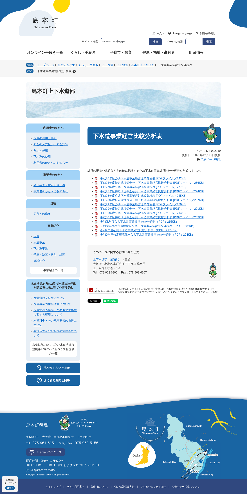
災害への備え (42, 213)
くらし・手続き (83, 52)
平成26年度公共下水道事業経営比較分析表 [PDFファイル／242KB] (143, 178)
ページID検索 (175, 41)
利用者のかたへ (53, 127)
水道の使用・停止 (45, 138)
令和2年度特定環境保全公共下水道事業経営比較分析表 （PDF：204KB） (147, 234)
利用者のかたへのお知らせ (50, 162)
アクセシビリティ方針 (153, 486)
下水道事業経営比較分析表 (54, 71)
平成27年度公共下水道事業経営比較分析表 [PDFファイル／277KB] (143, 187)
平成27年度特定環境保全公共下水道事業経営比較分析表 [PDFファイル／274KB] (152, 191)
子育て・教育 (121, 52)
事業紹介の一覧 (53, 270)
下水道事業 (40, 248)
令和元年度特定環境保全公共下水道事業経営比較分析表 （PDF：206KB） (148, 226)
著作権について (99, 486)
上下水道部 (100, 259)
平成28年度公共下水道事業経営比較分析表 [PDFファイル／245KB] (143, 195)
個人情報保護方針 (124, 486)
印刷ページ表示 (211, 159)
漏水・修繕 (40, 150)
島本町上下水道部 (142, 65)
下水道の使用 (42, 156)
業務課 (114, 259)
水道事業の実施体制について (52, 304)
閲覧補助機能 (207, 33)
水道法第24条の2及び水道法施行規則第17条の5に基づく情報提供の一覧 (53, 349)
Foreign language (182, 33)
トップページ (45, 65)
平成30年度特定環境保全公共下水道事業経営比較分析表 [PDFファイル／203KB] (152, 217)
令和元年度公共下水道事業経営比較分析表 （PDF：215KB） (139, 221)
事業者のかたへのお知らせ (50, 191)
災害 (53, 203)
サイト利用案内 (75, 486)
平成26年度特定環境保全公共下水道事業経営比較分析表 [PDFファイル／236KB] (152, 182)
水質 (36, 236)
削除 (74, 71)
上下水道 (107, 65)
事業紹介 (53, 225)
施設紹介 (39, 260)
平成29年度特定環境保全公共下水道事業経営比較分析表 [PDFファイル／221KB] (152, 208)
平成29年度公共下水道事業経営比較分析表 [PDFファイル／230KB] (143, 204)
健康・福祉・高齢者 (158, 52)
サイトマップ (53, 486)
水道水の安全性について (49, 297)
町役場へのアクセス (49, 452)
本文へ (160, 33)
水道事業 (39, 242)
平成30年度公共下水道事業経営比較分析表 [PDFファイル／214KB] (143, 213)
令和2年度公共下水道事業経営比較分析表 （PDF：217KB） (138, 230)
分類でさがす (66, 65)
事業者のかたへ (53, 174)
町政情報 (196, 52)
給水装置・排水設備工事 (49, 185)
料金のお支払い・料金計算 (50, 144)
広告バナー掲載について (186, 486)
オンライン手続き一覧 (45, 52)
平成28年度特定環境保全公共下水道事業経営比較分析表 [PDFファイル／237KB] (152, 200)
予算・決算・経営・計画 (49, 254)
